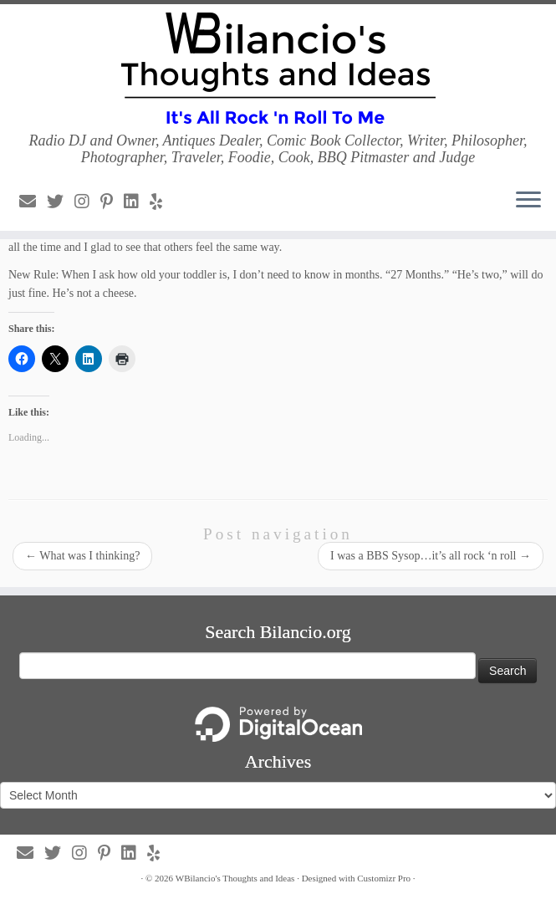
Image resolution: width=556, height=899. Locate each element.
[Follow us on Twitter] (60, 201)
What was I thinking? (82, 555)
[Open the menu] (528, 200)
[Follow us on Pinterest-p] (112, 201)
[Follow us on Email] (33, 201)
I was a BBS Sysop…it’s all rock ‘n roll (430, 555)
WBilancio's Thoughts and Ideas (235, 878)
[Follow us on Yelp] (161, 201)
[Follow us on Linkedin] (137, 201)
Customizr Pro (384, 878)
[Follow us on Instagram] (87, 201)
